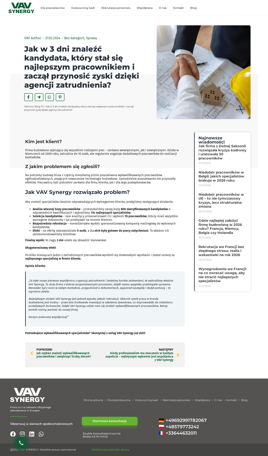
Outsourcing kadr (83, 8)
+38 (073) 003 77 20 (235, 8)
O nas (163, 8)
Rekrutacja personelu (115, 8)
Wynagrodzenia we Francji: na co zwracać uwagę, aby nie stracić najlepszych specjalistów (223, 275)
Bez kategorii (74, 38)
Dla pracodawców (53, 8)
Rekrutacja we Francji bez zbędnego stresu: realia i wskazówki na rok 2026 (221, 251)
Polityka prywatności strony (110, 449)
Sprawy (91, 38)
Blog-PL (39, 106)
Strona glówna (93, 400)
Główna (28, 106)
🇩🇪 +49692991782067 (183, 420)
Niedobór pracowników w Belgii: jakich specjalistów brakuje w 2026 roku (221, 176)
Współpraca (144, 8)
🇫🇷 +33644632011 (178, 433)
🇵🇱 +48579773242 (179, 426)
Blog (193, 8)
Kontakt (178, 8)
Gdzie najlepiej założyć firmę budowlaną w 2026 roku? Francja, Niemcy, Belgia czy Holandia (220, 227)
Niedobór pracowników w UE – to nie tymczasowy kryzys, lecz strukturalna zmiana (221, 200)
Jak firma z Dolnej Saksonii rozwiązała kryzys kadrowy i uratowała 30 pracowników (222, 152)
